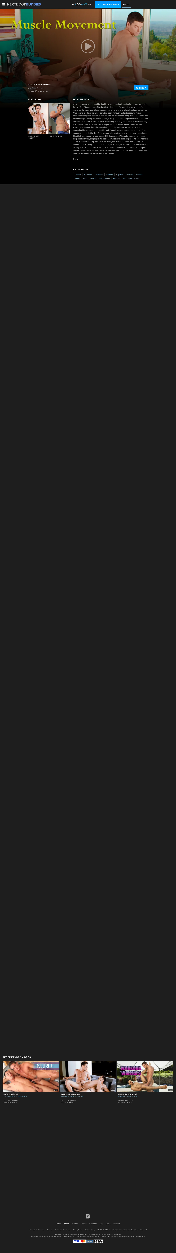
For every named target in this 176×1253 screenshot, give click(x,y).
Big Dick (119, 175)
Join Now (141, 88)
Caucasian (99, 175)
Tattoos (77, 178)
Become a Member (108, 4)
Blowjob (93, 178)
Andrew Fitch (22, 1096)
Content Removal (139, 1236)
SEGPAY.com (106, 1236)
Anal (85, 178)
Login (126, 4)
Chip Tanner (56, 136)
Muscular (129, 175)
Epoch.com (42, 1236)
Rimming (116, 178)
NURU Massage (10, 1094)
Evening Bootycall (70, 1094)
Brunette (109, 175)
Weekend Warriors (127, 1094)
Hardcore (88, 175)
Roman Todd (79, 1096)
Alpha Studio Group (131, 178)
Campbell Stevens (124, 1096)
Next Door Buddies (11, 1100)
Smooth (139, 175)
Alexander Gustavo (33, 137)
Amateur (77, 175)
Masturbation (104, 178)
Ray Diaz (135, 1096)
